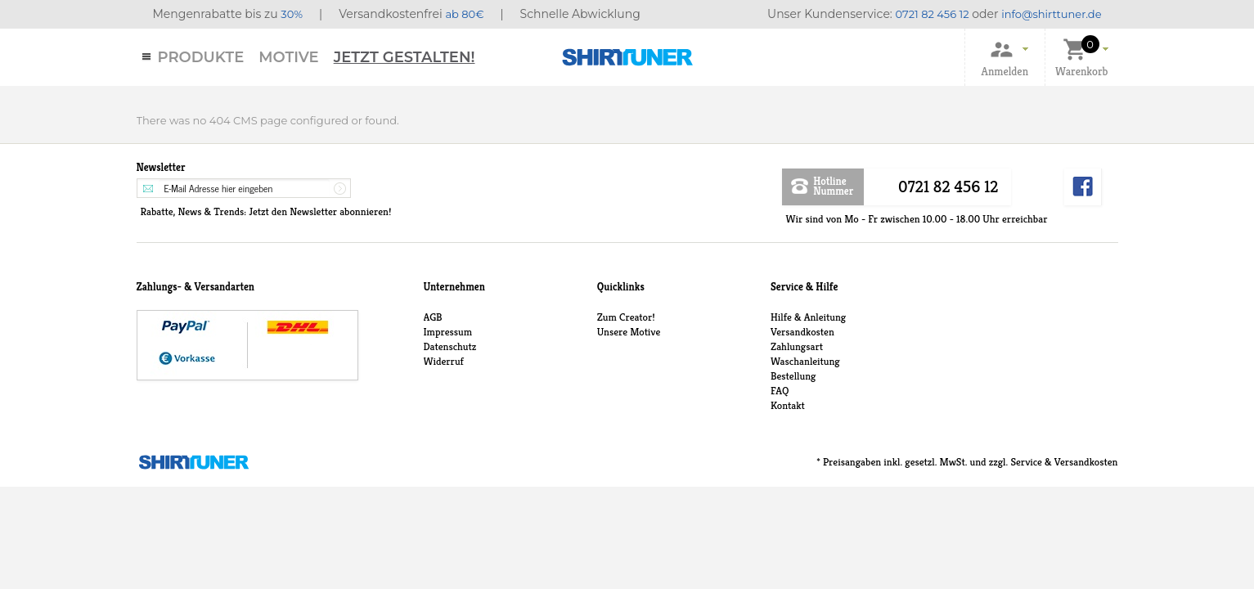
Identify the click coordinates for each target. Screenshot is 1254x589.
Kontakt (788, 405)
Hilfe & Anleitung (808, 317)
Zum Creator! (626, 317)
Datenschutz (450, 346)
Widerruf (444, 361)
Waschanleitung (805, 361)
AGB (433, 317)
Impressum (448, 332)
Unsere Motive (628, 332)
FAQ (780, 391)
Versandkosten (802, 332)
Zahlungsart (797, 346)
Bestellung (793, 376)
